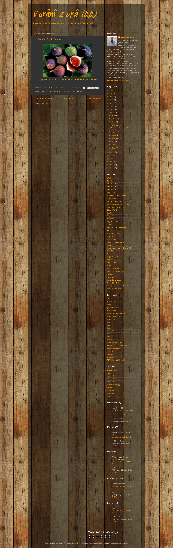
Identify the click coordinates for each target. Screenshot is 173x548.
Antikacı (110, 274)
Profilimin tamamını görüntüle (118, 80)
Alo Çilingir (111, 277)
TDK (108, 396)
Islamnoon (111, 319)
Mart (113, 141)
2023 (112, 93)
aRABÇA (110, 178)
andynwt (78, 543)
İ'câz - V (110, 334)
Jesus (109, 225)
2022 (112, 97)
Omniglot (110, 390)
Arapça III (110, 379)
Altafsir (109, 299)
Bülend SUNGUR (127, 37)
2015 (112, 155)
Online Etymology (113, 385)
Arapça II (110, 376)
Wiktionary (111, 388)
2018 (112, 109)
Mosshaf (110, 351)
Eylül (114, 125)
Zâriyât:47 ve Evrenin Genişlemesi (119, 286)
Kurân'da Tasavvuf (114, 289)
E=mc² (109, 265)
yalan (77, 91)
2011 (112, 168)
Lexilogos (110, 393)
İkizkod (109, 340)
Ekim (114, 122)
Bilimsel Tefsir (112, 210)
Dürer (109, 305)
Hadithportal (111, 310)
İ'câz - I (109, 322)
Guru (109, 254)
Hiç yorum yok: (74, 88)
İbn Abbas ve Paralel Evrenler (118, 204)
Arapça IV (110, 382)
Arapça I (110, 373)
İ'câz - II (110, 325)
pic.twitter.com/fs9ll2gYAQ (121, 437)
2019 (112, 106)
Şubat (114, 145)
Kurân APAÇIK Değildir (115, 242)
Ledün (109, 213)
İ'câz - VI (110, 337)
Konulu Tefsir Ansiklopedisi (117, 345)
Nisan (114, 138)
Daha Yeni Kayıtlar (43, 98)
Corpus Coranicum (114, 302)
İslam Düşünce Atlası (115, 343)
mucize (55, 91)
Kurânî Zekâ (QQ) (64, 14)
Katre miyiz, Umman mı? (116, 271)
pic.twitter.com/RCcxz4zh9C (122, 415)
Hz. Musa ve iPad (113, 268)
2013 (112, 162)
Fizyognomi (111, 239)
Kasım (114, 119)
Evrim (109, 230)
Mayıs (114, 135)
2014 (112, 158)
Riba (109, 259)
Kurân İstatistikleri (113, 348)
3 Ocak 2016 (128, 421)
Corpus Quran (112, 370)
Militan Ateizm (112, 198)
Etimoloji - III (111, 187)
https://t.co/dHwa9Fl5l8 (125, 410)
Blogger (103, 543)
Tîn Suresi (63, 91)
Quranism (110, 219)
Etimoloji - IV (111, 190)
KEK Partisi (111, 193)
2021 (112, 100)
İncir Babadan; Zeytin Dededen (47, 39)
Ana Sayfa (69, 98)
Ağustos (115, 132)
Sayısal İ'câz (111, 216)
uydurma (70, 91)
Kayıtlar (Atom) (45, 104)
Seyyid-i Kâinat (112, 222)
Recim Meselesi (113, 283)
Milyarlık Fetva (112, 257)
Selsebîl (110, 251)
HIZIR (109, 245)
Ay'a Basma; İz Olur (114, 207)
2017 (112, 113)
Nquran (110, 354)
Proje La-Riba (112, 262)
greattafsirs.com (113, 308)
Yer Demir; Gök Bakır (115, 201)
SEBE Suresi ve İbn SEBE (116, 227)
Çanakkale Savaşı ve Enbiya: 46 (119, 248)
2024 (112, 90)
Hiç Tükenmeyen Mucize (116, 313)
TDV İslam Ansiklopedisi (116, 360)
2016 (112, 152)
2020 (112, 103)
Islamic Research (113, 316)
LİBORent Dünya (113, 233)
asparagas (44, 91)
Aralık (114, 115)
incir (50, 91)
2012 (112, 165)
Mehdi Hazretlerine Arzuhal (117, 195)
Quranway (111, 357)
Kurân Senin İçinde (114, 280)
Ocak (114, 148)
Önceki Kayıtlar (94, 98)
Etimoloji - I (111, 181)
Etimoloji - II (111, 184)
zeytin (82, 91)
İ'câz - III (110, 328)
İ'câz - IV (110, 331)
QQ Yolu (110, 236)
